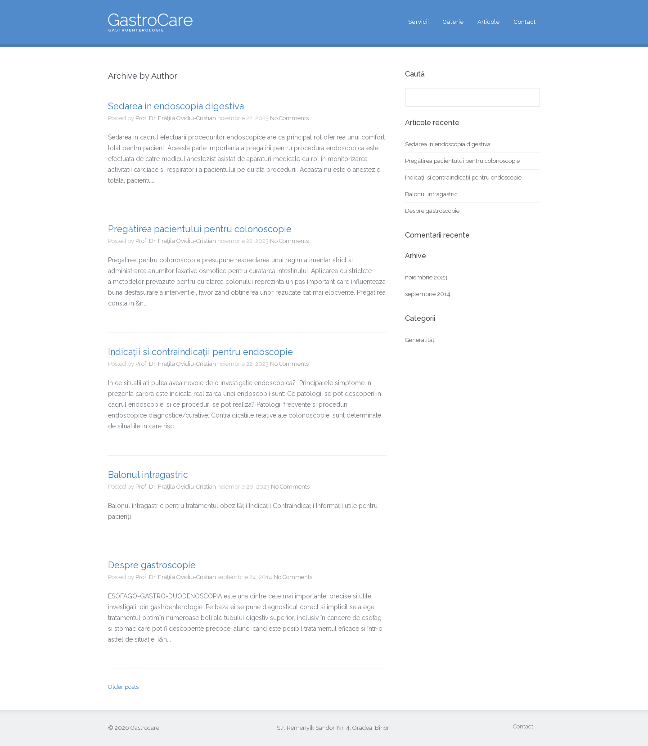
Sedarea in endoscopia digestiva (176, 106)
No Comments (289, 118)
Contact (524, 21)
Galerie (453, 21)
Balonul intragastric (148, 474)
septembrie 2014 (427, 294)
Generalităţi (420, 340)
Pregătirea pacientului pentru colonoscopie (200, 229)
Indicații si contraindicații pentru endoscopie (200, 351)
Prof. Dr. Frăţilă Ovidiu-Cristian (175, 118)
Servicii (418, 21)
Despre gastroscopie (152, 565)
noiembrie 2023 (426, 277)
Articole (488, 21)
